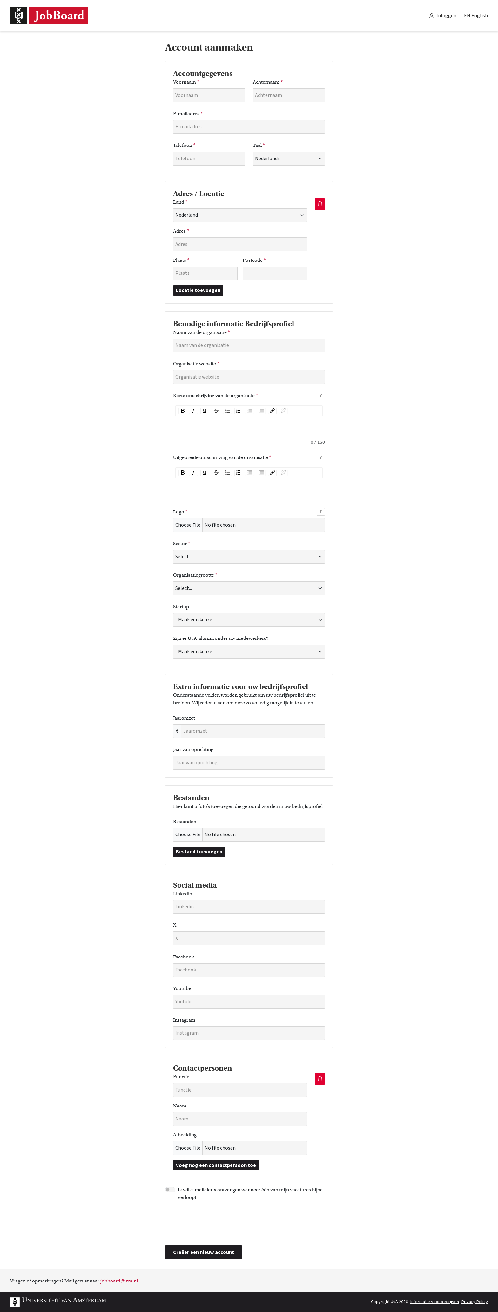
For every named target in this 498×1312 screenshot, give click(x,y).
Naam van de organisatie (201, 332)
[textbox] (249, 426)
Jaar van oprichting (193, 749)
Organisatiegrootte (195, 575)
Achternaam (268, 82)
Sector (181, 543)
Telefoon (184, 145)
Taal (259, 145)
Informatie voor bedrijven (434, 1302)
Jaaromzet (184, 718)
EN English (476, 15)
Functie (181, 1076)
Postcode (254, 260)
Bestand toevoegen (199, 851)
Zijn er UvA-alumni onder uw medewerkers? (220, 638)
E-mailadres (188, 114)
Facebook (183, 957)
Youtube (182, 988)
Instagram (184, 1020)
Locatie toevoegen (198, 290)
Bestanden (184, 821)
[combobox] (175, 215)
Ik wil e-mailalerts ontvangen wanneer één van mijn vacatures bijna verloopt (250, 1193)
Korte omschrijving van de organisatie (215, 395)
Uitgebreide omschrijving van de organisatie (222, 457)
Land (180, 202)
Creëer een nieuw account (203, 1252)
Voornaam (186, 82)
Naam (179, 1106)
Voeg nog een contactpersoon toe (216, 1165)
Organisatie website (196, 364)
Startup (181, 607)
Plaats (181, 260)
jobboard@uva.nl (119, 1281)
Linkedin (182, 893)
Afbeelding (185, 1135)
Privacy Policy (474, 1302)
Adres (181, 231)
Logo (180, 512)
